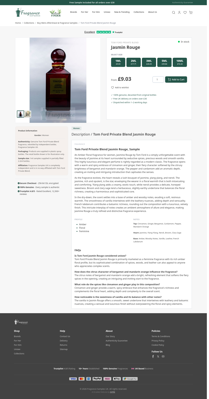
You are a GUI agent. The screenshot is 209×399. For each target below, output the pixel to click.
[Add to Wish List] (120, 88)
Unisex (107, 12)
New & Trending (122, 12)
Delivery (64, 340)
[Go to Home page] (27, 12)
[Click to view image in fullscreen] (58, 80)
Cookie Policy (158, 345)
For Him (96, 12)
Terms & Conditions (161, 336)
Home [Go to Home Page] (18, 22)
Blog (108, 345)
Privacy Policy (158, 340)
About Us (152, 12)
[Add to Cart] (176, 80)
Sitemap (64, 349)
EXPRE (112, 392)
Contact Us (65, 336)
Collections (139, 12)
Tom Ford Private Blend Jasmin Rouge (98, 22)
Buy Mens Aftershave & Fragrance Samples (57, 22)
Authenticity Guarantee (182, 2)
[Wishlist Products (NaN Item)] (185, 12)
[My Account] (179, 12)
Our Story (110, 336)
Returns (63, 345)
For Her (84, 12)
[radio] (118, 63)
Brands (73, 12)
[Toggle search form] (173, 12)
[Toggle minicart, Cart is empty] (190, 12)
